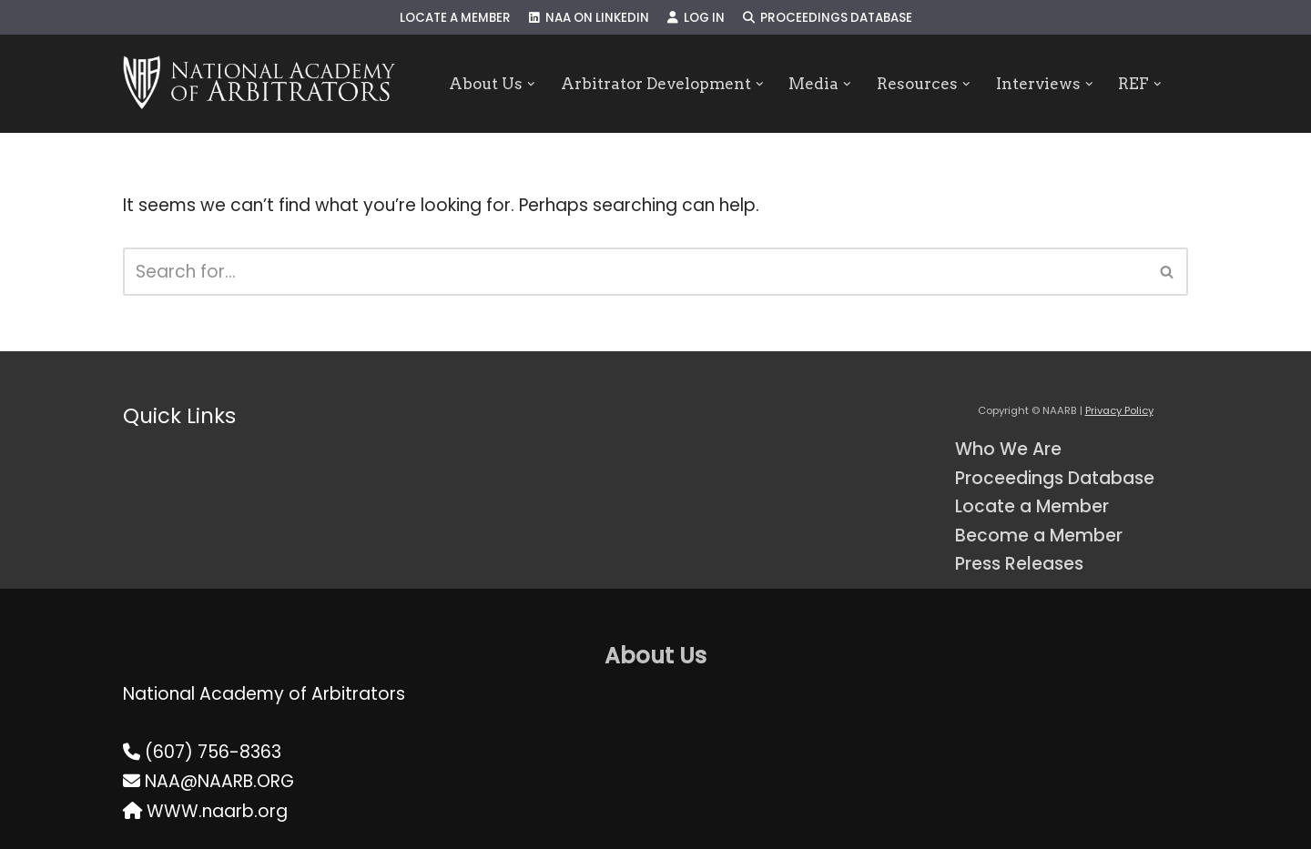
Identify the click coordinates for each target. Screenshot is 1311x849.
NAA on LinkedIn (589, 17)
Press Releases (1019, 563)
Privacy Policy (1119, 410)
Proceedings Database (827, 17)
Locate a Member (455, 17)
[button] (531, 84)
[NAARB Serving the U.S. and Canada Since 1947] (259, 83)
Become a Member (1039, 535)
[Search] (635, 272)
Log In (696, 17)
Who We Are (1008, 449)
